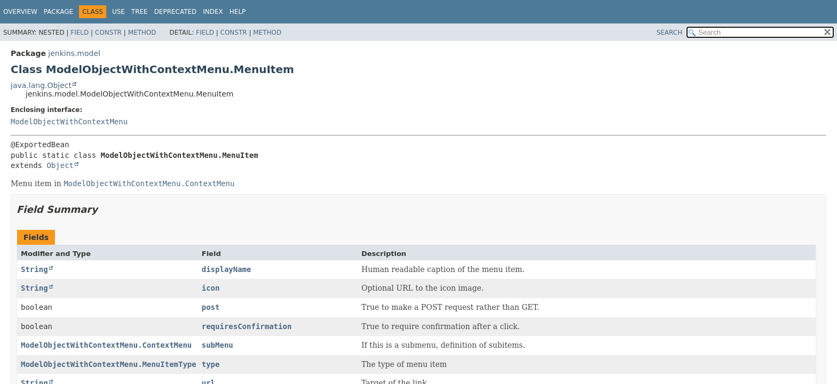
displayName (226, 269)
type (211, 364)
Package (58, 11)
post (211, 307)
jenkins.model (74, 53)
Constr (108, 32)
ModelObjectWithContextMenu (69, 121)
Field (79, 32)
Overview (20, 11)
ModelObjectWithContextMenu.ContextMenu (106, 345)
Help (238, 11)
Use (118, 11)
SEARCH (670, 32)
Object (60, 165)
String (34, 269)
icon (211, 288)
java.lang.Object (41, 85)
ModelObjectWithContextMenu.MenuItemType (108, 364)
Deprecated (175, 11)
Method (142, 32)
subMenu (217, 345)
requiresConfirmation (247, 326)
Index (213, 11)
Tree (139, 11)
